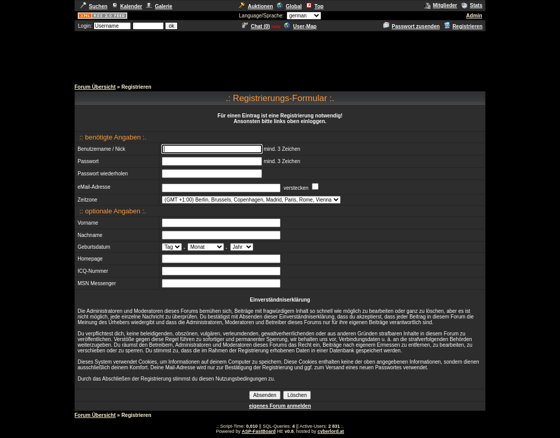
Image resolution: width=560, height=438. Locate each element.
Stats (471, 5)
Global (289, 6)
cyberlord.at (331, 431)
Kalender (126, 6)
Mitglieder (440, 5)
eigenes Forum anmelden (280, 406)
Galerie (159, 6)
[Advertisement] (280, 55)
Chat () (256, 26)
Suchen (93, 6)
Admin (474, 15)
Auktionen (255, 6)
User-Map (300, 26)
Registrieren (463, 26)
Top (315, 6)
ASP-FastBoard (258, 431)
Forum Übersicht (95, 87)
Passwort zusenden (411, 26)
